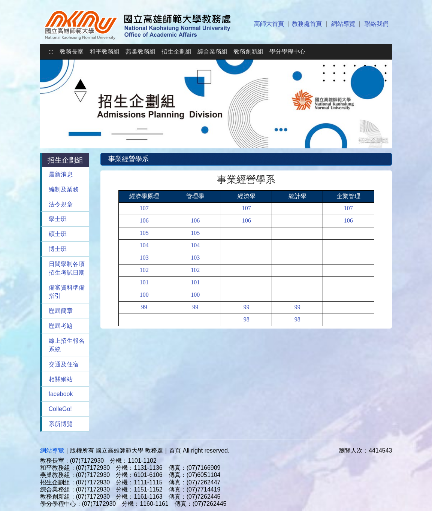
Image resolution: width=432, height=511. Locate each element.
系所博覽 (61, 424)
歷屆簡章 (61, 311)
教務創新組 (248, 51)
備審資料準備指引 (67, 291)
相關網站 (61, 379)
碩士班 (58, 234)
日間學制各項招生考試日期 (67, 268)
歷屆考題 (61, 326)
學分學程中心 (287, 51)
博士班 (58, 249)
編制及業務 (64, 189)
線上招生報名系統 (67, 345)
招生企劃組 (176, 51)
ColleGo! (60, 409)
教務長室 (72, 51)
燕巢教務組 (140, 51)
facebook (61, 394)
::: (51, 51)
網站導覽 (343, 24)
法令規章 (61, 204)
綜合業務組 (212, 51)
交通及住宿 (64, 364)
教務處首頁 (307, 24)
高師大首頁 (269, 24)
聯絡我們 (377, 24)
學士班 (58, 219)
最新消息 (61, 174)
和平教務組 (105, 51)
